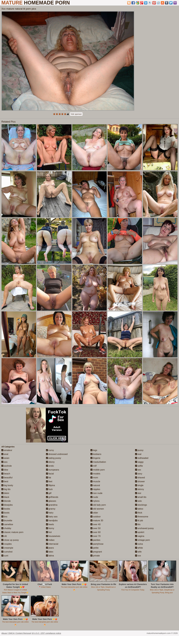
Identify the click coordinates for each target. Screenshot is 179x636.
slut (138, 493)
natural (95, 485)
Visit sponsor (76, 114)
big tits (5, 489)
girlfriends (52, 497)
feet (49, 481)
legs (93, 450)
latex (49, 552)
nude (94, 497)
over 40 (95, 524)
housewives (53, 536)
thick (138, 513)
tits (138, 524)
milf (93, 466)
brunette (6, 520)
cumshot (6, 552)
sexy (138, 473)
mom (94, 477)
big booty (7, 485)
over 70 (95, 536)
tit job (139, 520)
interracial (52, 544)
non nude (96, 493)
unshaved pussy (144, 528)
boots (5, 513)
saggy (139, 462)
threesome (141, 516)
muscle (95, 481)
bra (4, 516)
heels (50, 524)
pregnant (96, 552)
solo (138, 501)
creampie (7, 548)
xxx (138, 555)
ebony (50, 462)
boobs (5, 509)
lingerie (95, 458)
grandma (51, 505)
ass (4, 462)
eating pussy (53, 458)
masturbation (98, 462)
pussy (139, 450)
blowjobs (7, 505)
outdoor (95, 516)
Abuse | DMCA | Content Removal (16, 633)
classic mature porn (12, 532)
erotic (50, 466)
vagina (139, 536)
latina (50, 555)
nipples (95, 489)
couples (6, 544)
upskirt (139, 532)
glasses (51, 501)
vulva (139, 544)
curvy (50, 450)
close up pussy (10, 540)
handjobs (52, 520)
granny (50, 509)
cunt (4, 555)
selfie (139, 466)
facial (50, 473)
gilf (48, 493)
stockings (141, 505)
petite (94, 548)
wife (138, 552)
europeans (52, 470)
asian (5, 458)
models (95, 473)
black (5, 497)
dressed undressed (57, 454)
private (95, 555)
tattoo (139, 509)
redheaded (141, 458)
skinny (139, 489)
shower (140, 481)
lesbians (95, 454)
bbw (4, 470)
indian (50, 540)
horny (50, 528)
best (4, 481)
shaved (140, 477)
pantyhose (96, 544)
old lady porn (98, 505)
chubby (6, 528)
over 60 (95, 532)
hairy (49, 513)
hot (49, 532)
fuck (49, 489)
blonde (6, 501)
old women (97, 509)
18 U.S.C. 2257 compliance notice (46, 633)
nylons (95, 501)
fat (48, 477)
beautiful (6, 477)
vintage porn (142, 540)
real (138, 454)
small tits (140, 497)
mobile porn (97, 470)
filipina (50, 485)
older (94, 513)
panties (95, 540)
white (139, 548)
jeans (50, 548)
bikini (5, 493)
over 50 (95, 528)
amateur (6, 450)
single (139, 485)
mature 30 (96, 520)
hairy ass (51, 516)
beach (5, 473)
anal (4, 454)
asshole (6, 466)
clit (4, 536)
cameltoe (7, 524)
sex (138, 470)
